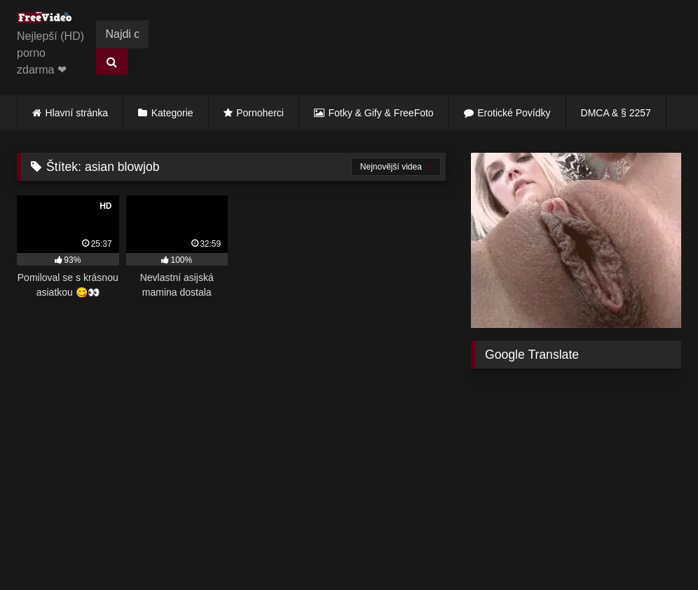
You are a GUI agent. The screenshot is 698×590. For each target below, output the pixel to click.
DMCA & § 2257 (616, 112)
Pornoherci (260, 112)
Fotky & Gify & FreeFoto (381, 112)
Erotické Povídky (513, 112)
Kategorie (172, 112)
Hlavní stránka (77, 112)
